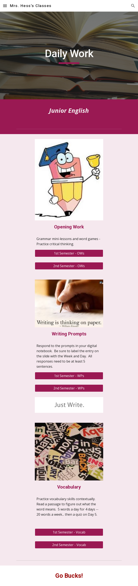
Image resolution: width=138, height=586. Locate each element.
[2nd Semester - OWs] (69, 265)
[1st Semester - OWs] (69, 253)
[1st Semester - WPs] (69, 375)
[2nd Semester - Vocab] (69, 544)
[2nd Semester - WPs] (69, 388)
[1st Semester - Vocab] (69, 532)
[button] (5, 5)
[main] (68, 55)
